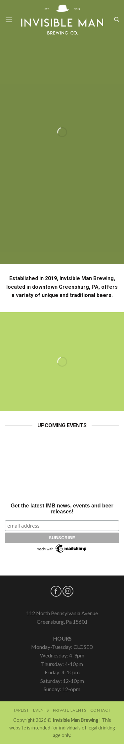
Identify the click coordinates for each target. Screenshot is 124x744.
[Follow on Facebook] (56, 591)
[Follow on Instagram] (67, 591)
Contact (100, 710)
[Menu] (9, 20)
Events (41, 710)
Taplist (21, 710)
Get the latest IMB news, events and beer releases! (62, 508)
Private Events (69, 710)
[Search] (116, 19)
